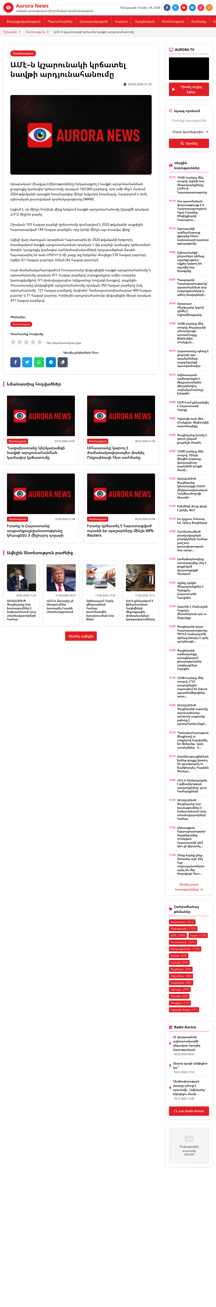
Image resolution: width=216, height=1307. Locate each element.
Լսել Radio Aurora (189, 1111)
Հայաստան (182, 922)
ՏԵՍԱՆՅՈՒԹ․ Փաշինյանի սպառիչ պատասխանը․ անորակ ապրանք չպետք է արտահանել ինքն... (192, 714)
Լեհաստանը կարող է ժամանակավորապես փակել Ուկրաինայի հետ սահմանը (115, 452)
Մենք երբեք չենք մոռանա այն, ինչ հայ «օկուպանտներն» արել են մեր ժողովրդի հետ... (191, 864)
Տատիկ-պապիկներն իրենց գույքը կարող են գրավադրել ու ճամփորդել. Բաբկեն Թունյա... (193, 763)
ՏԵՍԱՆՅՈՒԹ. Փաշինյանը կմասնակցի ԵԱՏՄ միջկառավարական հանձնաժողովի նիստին (192, 488)
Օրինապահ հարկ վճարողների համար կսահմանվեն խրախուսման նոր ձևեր (100, 610)
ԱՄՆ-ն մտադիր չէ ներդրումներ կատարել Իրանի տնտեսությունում (60, 606)
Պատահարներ (60, 21)
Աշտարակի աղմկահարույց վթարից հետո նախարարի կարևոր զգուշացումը (193, 236)
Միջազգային (183, 928)
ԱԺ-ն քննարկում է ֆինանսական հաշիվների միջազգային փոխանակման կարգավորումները (140, 610)
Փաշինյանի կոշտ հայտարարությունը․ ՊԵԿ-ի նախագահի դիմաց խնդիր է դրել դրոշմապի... (193, 633)
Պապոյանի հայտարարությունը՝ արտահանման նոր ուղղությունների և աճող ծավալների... (192, 287)
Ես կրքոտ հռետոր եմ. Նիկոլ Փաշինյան (192, 521)
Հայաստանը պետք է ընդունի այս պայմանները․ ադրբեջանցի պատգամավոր (193, 358)
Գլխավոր (10, 32)
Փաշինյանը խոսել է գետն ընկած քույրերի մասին (192, 438)
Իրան (198, 935)
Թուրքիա (180, 1003)
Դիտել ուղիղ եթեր (187, 89)
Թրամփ (179, 996)
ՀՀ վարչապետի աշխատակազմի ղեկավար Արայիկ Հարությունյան (186, 1043)
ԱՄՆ (178, 935)
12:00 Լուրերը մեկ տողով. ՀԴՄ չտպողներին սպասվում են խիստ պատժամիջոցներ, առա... (192, 687)
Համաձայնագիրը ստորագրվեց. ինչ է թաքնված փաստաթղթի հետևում (192, 566)
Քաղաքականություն (24, 21)
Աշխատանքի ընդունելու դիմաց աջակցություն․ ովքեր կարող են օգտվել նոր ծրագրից (190, 261)
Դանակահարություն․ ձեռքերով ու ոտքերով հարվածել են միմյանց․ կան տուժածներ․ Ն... (193, 740)
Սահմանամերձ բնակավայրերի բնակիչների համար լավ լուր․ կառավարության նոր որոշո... (192, 540)
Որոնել (189, 143)
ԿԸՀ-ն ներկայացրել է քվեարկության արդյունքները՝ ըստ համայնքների (192, 785)
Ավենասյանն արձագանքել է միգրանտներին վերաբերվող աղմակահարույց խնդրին (190, 384)
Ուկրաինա (181, 976)
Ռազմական (145, 21)
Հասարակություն (94, 21)
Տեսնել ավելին (81, 636)
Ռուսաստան (183, 942)
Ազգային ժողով (184, 1009)
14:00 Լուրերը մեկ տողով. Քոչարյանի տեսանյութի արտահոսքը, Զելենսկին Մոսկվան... (191, 333)
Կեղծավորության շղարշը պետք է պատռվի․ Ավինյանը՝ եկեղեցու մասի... (189, 1087)
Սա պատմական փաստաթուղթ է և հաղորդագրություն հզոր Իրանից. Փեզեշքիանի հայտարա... (192, 210)
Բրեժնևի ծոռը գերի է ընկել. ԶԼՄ (192, 508)
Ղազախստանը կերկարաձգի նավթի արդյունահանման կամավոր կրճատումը (36, 452)
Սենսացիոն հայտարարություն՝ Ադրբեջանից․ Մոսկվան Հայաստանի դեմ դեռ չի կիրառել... (191, 837)
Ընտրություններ (185, 949)
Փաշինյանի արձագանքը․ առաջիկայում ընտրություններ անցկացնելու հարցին (189, 659)
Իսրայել (179, 962)
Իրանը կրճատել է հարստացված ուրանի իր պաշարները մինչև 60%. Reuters (120, 530)
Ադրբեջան (181, 982)
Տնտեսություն (173, 21)
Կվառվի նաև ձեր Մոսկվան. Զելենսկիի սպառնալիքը (193, 422)
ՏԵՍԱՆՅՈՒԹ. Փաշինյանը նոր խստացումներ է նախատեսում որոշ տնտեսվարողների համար (21, 610)
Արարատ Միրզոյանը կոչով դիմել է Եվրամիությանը (190, 309)
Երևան (179, 955)
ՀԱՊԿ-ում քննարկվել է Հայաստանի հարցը (193, 406)
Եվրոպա (180, 989)
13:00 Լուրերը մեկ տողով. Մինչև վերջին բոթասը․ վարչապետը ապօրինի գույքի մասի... (190, 460)
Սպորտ (121, 21)
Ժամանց (198, 21)
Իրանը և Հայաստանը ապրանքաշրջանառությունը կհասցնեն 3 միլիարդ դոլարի (35, 530)
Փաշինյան (181, 969)
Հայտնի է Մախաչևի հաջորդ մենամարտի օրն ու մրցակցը (192, 612)
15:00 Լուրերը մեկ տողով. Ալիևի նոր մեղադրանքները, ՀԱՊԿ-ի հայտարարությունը (192, 184)
